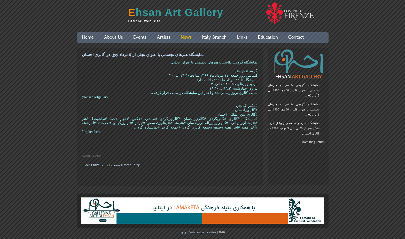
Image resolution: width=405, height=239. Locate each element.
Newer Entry (130, 165)
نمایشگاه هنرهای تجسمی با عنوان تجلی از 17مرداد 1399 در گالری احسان (143, 54)
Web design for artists (202, 232)
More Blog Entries (312, 142)
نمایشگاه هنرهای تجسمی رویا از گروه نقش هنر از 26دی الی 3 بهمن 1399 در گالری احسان (294, 128)
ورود (183, 232)
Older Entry (90, 165)
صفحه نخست (110, 165)
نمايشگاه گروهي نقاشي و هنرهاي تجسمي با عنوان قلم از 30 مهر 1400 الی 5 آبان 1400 (294, 90)
